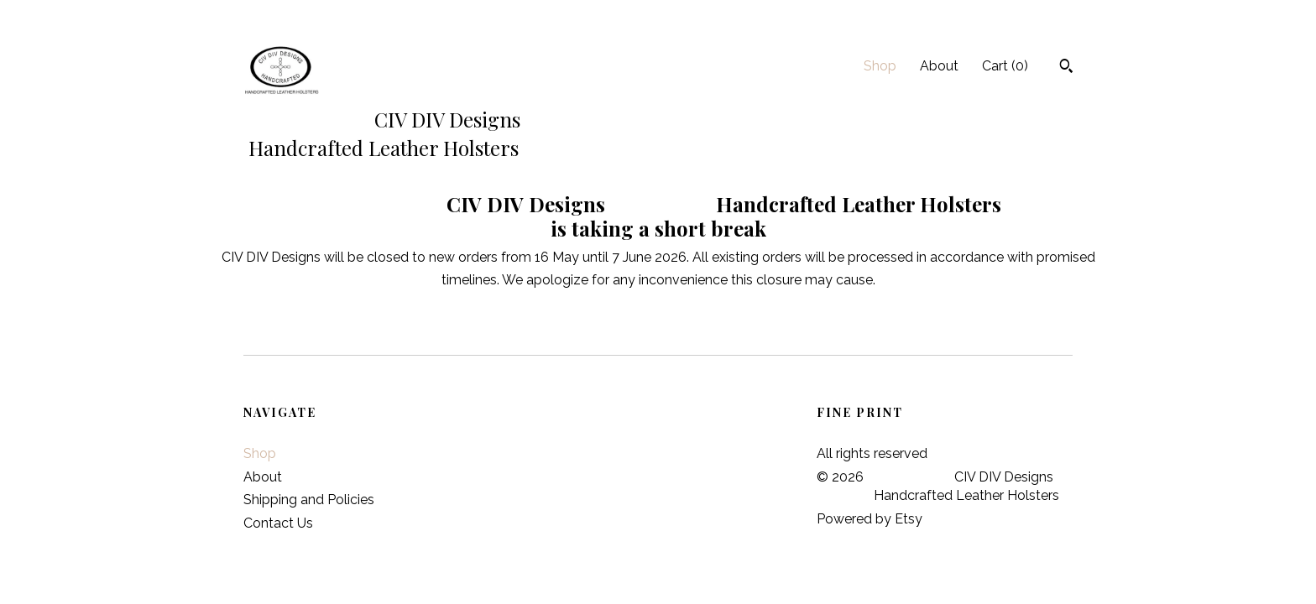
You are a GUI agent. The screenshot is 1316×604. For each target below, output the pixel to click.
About (939, 66)
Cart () (1005, 66)
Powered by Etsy (869, 519)
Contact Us (278, 523)
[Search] (1066, 68)
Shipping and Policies (308, 500)
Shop (880, 66)
